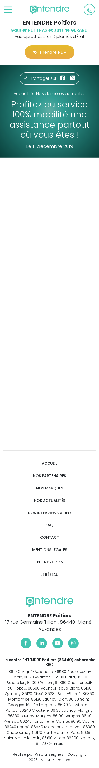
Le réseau (50, 574)
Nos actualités (49, 500)
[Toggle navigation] (8, 10)
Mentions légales (49, 550)
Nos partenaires (49, 476)
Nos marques (49, 488)
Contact (49, 537)
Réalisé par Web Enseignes (38, 754)
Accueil (49, 463)
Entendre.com (49, 562)
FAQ (49, 525)
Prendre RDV (50, 52)
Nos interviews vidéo (49, 513)
